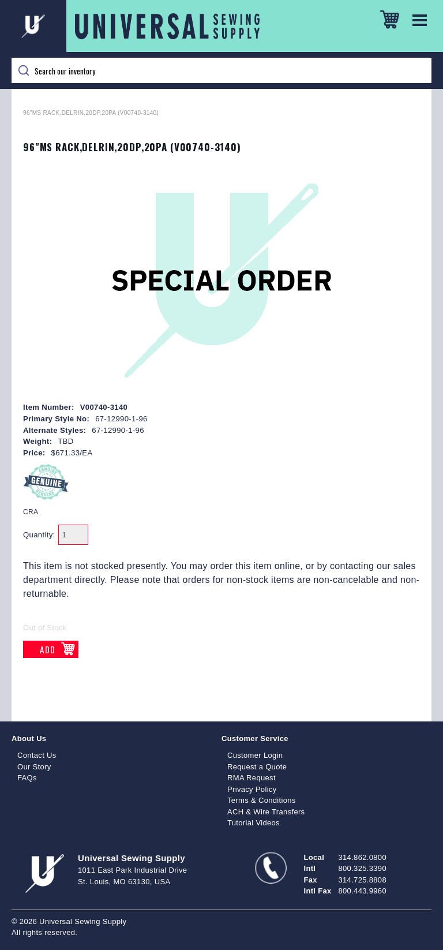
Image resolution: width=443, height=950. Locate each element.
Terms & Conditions (261, 800)
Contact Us (37, 755)
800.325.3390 (362, 868)
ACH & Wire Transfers (266, 811)
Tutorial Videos (253, 822)
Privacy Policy (252, 789)
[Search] (221, 70)
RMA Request (251, 777)
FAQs (27, 777)
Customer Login (255, 755)
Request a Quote (257, 766)
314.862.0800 (362, 857)
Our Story (34, 766)
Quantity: (39, 534)
